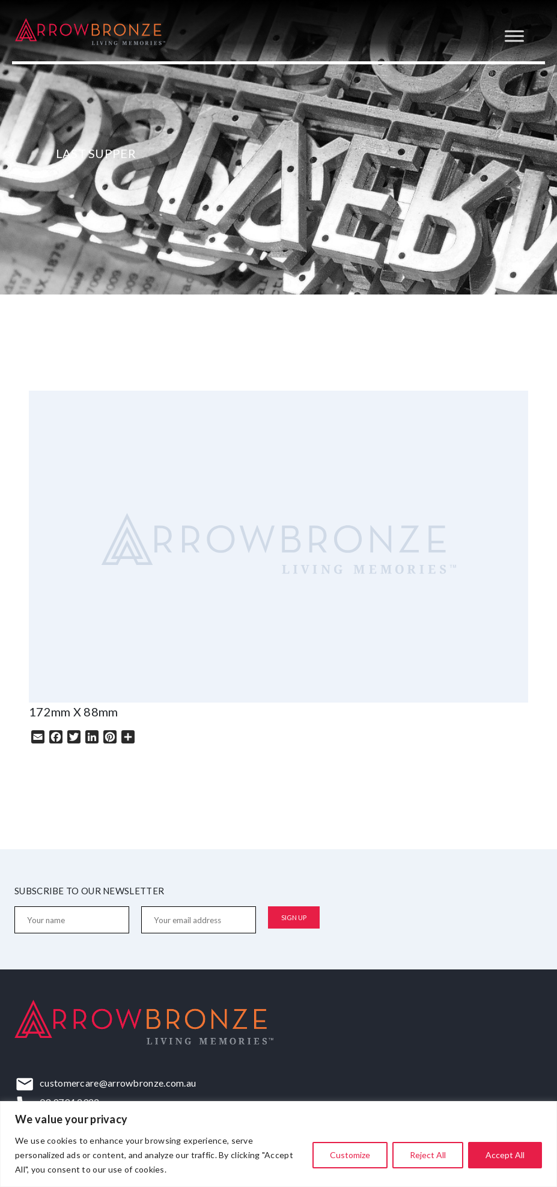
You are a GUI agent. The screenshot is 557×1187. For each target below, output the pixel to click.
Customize (350, 1155)
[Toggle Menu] (514, 35)
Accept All (505, 1155)
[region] (278, 1144)
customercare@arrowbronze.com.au (118, 1082)
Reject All (428, 1155)
